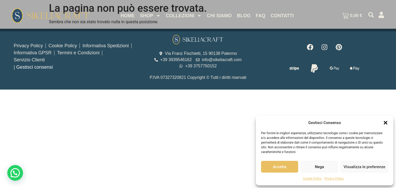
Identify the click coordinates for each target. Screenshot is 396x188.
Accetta (279, 166)
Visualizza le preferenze (364, 166)
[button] (385, 122)
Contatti (281, 15)
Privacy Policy (334, 178)
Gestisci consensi (34, 67)
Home (127, 15)
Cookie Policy (312, 178)
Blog (243, 15)
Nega (319, 166)
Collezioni (183, 16)
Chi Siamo (218, 15)
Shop (149, 16)
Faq (260, 15)
